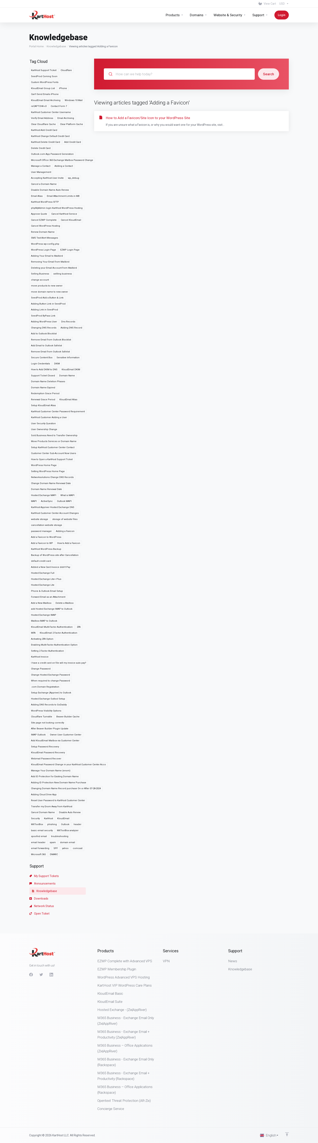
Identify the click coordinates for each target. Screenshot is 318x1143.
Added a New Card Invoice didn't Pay (50, 544)
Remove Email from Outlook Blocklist (51, 317)
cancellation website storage (46, 502)
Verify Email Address (42, 95)
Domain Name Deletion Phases (48, 359)
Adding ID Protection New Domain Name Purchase (58, 760)
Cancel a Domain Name (44, 161)
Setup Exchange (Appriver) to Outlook (51, 670)
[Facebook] (31, 974)
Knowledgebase (56, 23)
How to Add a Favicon (68, 520)
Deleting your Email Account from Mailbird (54, 245)
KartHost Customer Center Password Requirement (58, 389)
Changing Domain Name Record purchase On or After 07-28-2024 (66, 766)
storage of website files (64, 496)
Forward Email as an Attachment (48, 574)
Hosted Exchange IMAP (43, 592)
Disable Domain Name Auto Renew (50, 167)
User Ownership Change (44, 407)
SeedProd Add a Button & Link (47, 275)
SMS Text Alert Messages (44, 215)
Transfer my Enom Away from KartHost (51, 784)
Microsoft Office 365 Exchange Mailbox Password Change (62, 137)
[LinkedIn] (51, 974)
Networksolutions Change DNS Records (52, 454)
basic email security (42, 808)
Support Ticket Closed (43, 353)
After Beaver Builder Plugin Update (49, 706)
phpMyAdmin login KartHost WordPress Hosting (57, 185)
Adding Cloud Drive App (44, 772)
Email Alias (37, 173)
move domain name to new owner (49, 269)
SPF (56, 825)
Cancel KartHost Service (64, 191)
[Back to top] (287, 1134)
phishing (52, 802)
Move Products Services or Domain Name (53, 419)
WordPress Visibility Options (46, 688)
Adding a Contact (64, 143)
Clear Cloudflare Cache (43, 101)
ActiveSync (47, 478)
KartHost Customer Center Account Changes (55, 490)
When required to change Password (50, 658)
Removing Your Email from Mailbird (50, 239)
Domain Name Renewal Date (46, 466)
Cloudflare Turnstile (41, 694)
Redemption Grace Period (45, 371)
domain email (67, 820)
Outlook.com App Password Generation (52, 131)
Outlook (65, 802)
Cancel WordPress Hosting (45, 203)
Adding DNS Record (71, 305)
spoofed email (39, 814)
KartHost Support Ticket (43, 47)
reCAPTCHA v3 (38, 83)
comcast (77, 825)
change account (40, 257)
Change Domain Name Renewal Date (51, 461)
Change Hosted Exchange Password (50, 652)
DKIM (57, 341)
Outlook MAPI (64, 478)
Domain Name (67, 353)
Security (35, 796)
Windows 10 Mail (74, 77)
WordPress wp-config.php (45, 221)
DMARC (54, 832)
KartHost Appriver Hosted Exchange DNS (52, 484)
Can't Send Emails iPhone (45, 71)
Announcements (42, 861)
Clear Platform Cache (71, 101)
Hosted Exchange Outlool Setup (48, 676)
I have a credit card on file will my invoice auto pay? (58, 640)
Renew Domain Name (43, 209)
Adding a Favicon (65, 508)
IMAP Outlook (38, 712)
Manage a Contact (40, 143)
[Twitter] (41, 974)
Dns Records (68, 299)
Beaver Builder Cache (68, 694)
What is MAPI (67, 472)
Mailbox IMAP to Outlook (44, 598)
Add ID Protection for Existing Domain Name (55, 754)
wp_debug (73, 155)
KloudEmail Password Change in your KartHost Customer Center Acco (68, 742)
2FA (79, 604)
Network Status (41, 883)
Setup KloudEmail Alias (43, 383)
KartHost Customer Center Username (51, 89)
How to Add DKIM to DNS (44, 347)
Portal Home (36, 23)
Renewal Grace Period (43, 377)
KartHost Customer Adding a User (49, 395)
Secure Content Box (41, 335)
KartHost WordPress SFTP (45, 179)
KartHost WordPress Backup (46, 526)
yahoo (65, 825)
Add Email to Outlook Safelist (46, 323)
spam (53, 820)
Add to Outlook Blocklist (44, 311)
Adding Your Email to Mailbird (47, 233)
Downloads (38, 876)
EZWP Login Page (70, 227)
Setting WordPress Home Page (48, 449)
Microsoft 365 (38, 832)
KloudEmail (63, 796)
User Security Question (43, 401)
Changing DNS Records (43, 305)
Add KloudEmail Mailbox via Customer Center (55, 718)
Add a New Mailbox (41, 580)
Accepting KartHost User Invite (47, 155)
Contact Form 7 (59, 83)
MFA (33, 610)
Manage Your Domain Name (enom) (50, 748)
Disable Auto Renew (70, 790)
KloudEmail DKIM (71, 347)
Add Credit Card (72, 119)
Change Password (40, 646)
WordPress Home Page (44, 442)
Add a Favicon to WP (42, 520)
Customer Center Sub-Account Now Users (53, 430)
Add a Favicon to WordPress (46, 514)
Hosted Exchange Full (42, 550)
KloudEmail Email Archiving (45, 77)
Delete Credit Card (40, 125)
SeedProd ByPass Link (43, 293)
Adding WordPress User (44, 299)
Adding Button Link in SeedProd (48, 281)
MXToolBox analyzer (67, 808)
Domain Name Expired (43, 365)
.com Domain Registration (45, 664)
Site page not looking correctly (47, 700)
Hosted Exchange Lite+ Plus (46, 556)
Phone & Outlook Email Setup (47, 568)
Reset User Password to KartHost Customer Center (58, 778)
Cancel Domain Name (43, 790)
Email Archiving (65, 95)
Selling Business (40, 251)
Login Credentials (40, 341)
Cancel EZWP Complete (44, 197)
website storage (39, 496)
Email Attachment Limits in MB (63, 173)
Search (268, 52)
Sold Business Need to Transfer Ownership (54, 413)
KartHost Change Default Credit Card (50, 113)
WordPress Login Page (43, 227)
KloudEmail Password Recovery (48, 730)
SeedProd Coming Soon (44, 54)
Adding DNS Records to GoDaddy (49, 682)
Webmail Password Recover (46, 736)
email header (38, 820)
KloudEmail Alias (68, 377)
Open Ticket (39, 891)
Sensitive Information (68, 335)
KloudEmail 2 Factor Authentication (58, 610)
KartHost (48, 796)
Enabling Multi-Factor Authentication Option (54, 622)
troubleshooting (59, 814)
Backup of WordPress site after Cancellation (54, 532)
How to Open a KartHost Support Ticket (52, 437)
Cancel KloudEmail (71, 197)
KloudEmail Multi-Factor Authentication (52, 604)
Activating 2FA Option (42, 616)
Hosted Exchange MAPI (43, 472)
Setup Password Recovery (45, 724)
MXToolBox (37, 802)
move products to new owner (46, 263)
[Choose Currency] (283, 3)
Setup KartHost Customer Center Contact (52, 425)
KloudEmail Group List (43, 66)
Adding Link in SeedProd (44, 287)
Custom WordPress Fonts (44, 59)
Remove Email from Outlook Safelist (50, 329)
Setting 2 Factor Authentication (47, 628)
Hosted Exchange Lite (42, 562)
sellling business (62, 251)
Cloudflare (66, 47)
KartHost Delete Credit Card (45, 119)
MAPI (34, 478)
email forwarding (40, 825)
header (77, 802)
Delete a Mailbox (64, 580)
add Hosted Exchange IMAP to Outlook (51, 586)
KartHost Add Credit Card (44, 107)
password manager (41, 508)
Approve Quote (39, 191)
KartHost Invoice (39, 634)
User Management (41, 149)
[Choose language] (269, 1135)
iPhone (63, 66)
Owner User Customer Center (65, 712)
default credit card (41, 538)
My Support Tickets (44, 853)
